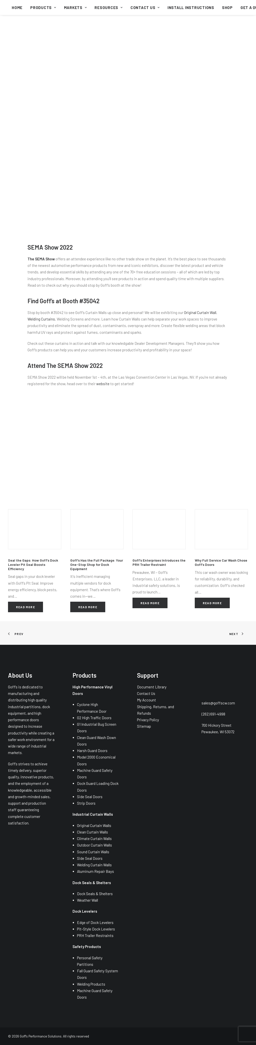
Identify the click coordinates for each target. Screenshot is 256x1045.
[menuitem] (17, 7)
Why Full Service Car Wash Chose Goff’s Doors (221, 562)
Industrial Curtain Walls (92, 814)
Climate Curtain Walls (94, 838)
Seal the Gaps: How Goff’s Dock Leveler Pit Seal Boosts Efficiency (33, 564)
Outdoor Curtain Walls (94, 845)
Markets (75, 7)
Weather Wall (87, 900)
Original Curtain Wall (200, 312)
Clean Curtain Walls (92, 832)
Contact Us (145, 7)
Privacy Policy (148, 719)
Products (43, 7)
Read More (25, 607)
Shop (227, 7)
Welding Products (91, 984)
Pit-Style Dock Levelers (96, 929)
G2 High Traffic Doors (94, 717)
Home (17, 7)
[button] (34, 529)
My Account (146, 700)
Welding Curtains (41, 319)
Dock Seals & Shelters (95, 893)
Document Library (151, 687)
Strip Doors (86, 803)
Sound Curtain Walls (93, 852)
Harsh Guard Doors (92, 750)
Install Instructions (191, 7)
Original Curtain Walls (94, 825)
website (103, 383)
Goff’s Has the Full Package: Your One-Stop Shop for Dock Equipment (96, 564)
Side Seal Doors (89, 796)
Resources (108, 7)
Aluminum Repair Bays (95, 871)
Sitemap (144, 726)
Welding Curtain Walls (94, 865)
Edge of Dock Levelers (95, 922)
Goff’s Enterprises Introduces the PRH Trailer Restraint (159, 562)
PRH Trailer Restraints (95, 935)
